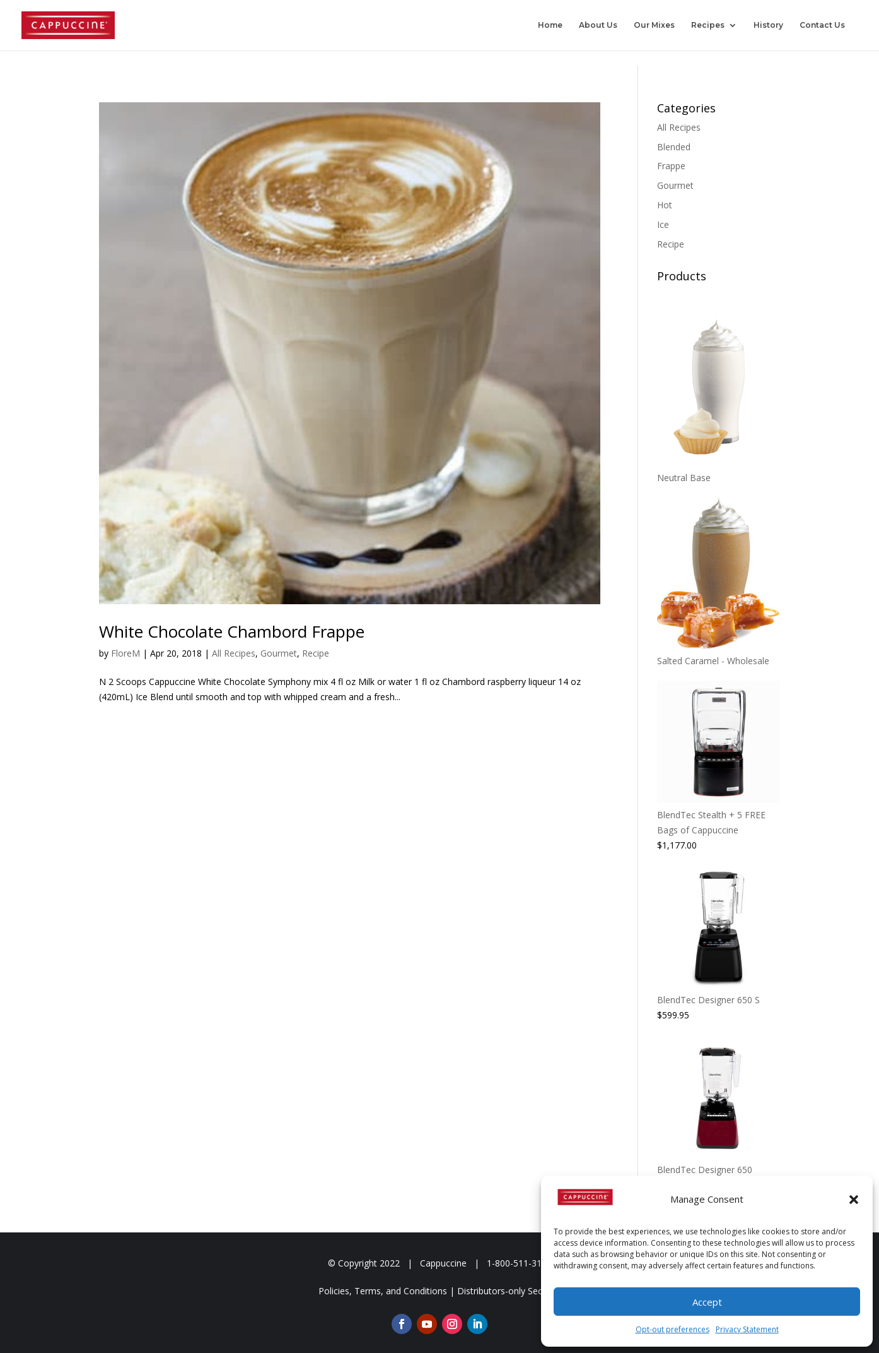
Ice (663, 224)
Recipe (315, 653)
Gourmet (278, 653)
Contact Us (822, 25)
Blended (673, 147)
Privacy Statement (747, 1329)
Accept (707, 1302)
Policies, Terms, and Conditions (382, 1291)
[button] (853, 1199)
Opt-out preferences (672, 1329)
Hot (664, 205)
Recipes (708, 25)
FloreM (125, 653)
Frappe (671, 166)
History (768, 25)
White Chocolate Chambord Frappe (231, 631)
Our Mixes (654, 25)
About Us (598, 25)
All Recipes (233, 653)
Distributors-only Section (507, 1291)
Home (550, 25)
